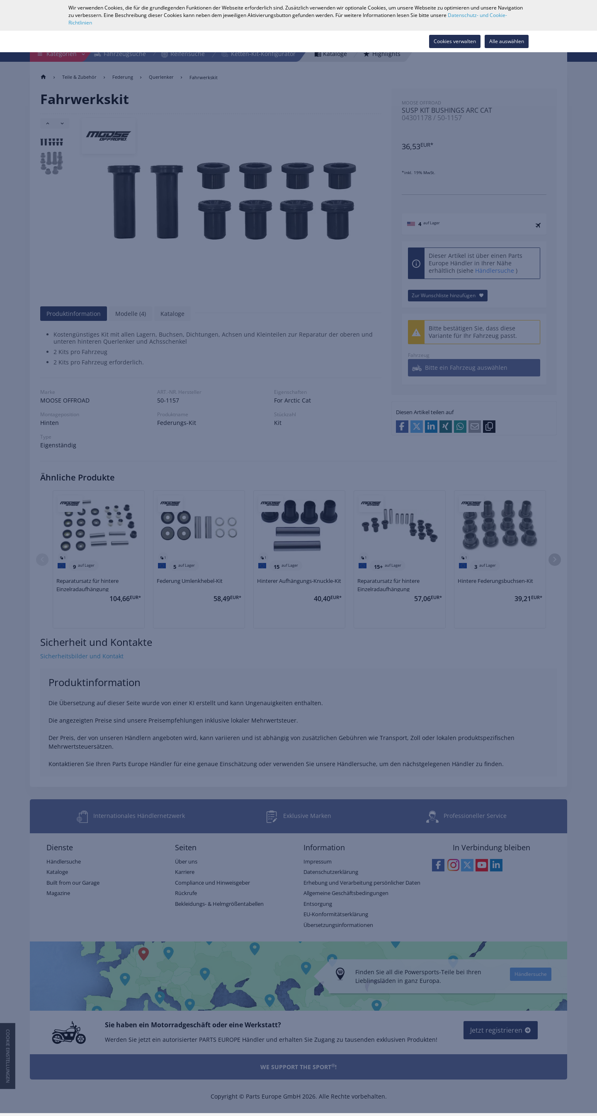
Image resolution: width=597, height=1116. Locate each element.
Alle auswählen (506, 41)
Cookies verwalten (455, 41)
